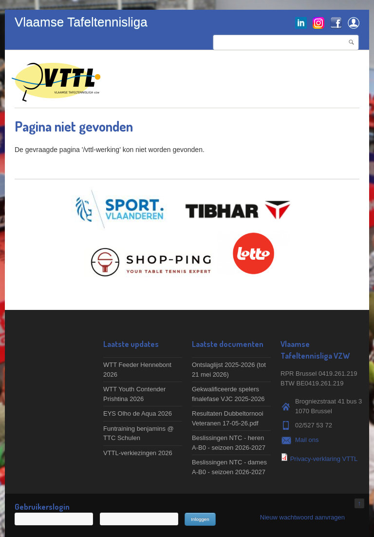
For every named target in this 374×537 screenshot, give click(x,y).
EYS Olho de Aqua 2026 (137, 413)
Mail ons (306, 439)
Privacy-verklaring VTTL (324, 458)
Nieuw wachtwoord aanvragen (302, 517)
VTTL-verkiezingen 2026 (137, 453)
